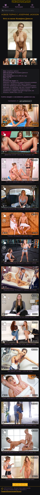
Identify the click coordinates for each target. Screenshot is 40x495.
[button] (35, 23)
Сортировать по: (13, 101)
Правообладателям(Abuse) (11, 491)
